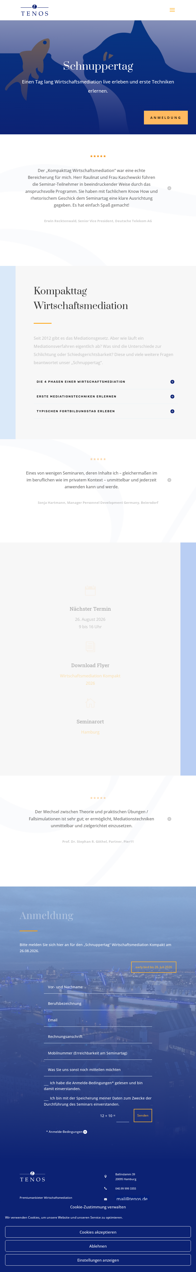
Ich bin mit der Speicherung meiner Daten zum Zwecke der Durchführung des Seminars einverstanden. (98, 1101)
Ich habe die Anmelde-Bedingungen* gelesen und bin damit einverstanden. (93, 1085)
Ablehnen (98, 1246)
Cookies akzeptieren (98, 1232)
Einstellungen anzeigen (98, 1260)
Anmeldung (165, 117)
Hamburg (90, 732)
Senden (143, 1115)
